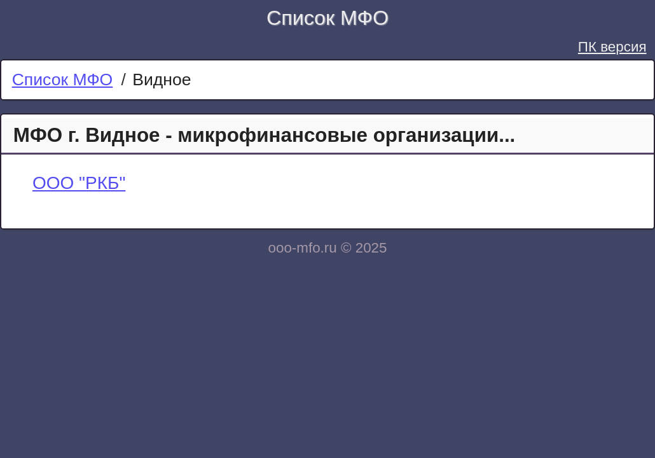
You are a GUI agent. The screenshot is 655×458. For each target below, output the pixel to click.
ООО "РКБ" (78, 183)
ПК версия (612, 47)
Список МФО (327, 17)
